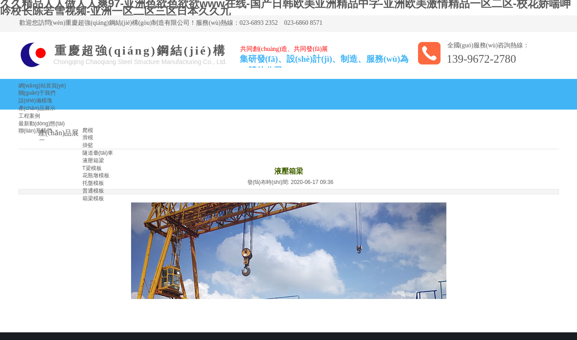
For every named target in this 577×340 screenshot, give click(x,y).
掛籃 (87, 145)
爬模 (87, 130)
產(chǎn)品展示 (36, 108)
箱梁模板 (93, 198)
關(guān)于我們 (37, 93)
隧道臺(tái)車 (98, 153)
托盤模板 (93, 183)
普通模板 (93, 191)
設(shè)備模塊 (35, 100)
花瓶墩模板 (95, 175)
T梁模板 (92, 168)
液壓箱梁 (93, 160)
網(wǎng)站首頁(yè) (42, 86)
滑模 (87, 137)
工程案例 (29, 116)
